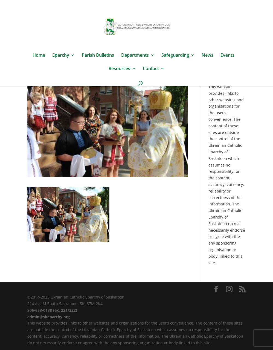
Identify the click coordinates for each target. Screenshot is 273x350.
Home (39, 55)
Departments (135, 55)
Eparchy (60, 55)
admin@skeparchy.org (48, 316)
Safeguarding (175, 55)
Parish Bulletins (98, 55)
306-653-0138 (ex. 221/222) (52, 310)
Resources (119, 69)
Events (227, 55)
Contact (151, 69)
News (207, 55)
